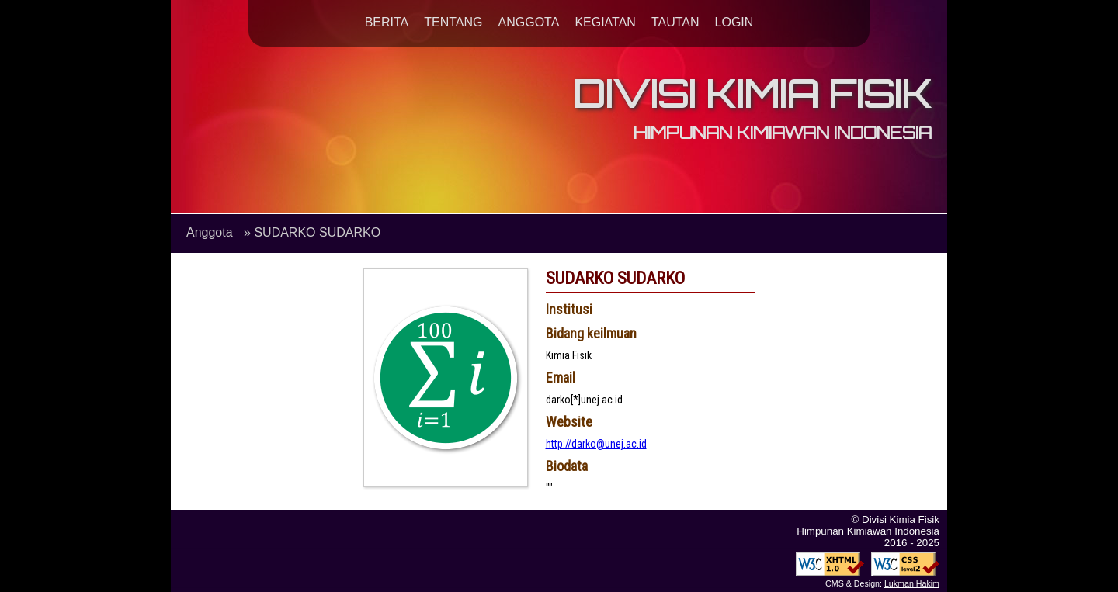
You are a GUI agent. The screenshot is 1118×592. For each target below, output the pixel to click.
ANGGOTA (529, 22)
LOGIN (734, 22)
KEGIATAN (605, 22)
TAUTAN (675, 22)
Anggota (209, 232)
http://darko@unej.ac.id (596, 444)
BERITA (387, 22)
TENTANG (453, 22)
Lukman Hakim (911, 583)
